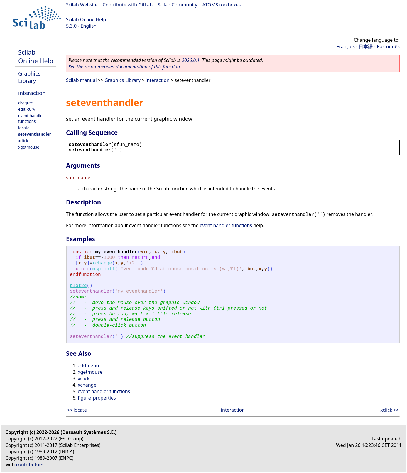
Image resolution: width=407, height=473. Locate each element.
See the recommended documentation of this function (124, 66)
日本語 (366, 46)
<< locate (77, 410)
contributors (29, 464)
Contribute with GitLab (128, 4)
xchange (102, 263)
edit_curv (26, 109)
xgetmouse (28, 147)
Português (388, 46)
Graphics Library (29, 77)
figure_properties (97, 398)
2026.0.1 (191, 60)
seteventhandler (34, 134)
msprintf (103, 269)
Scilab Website (82, 4)
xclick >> (389, 410)
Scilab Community (177, 4)
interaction (31, 92)
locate (23, 127)
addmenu (88, 365)
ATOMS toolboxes (221, 4)
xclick (23, 140)
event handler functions (31, 118)
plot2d (78, 286)
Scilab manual (81, 80)
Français (346, 46)
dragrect (26, 102)
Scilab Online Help (86, 19)
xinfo (82, 269)
